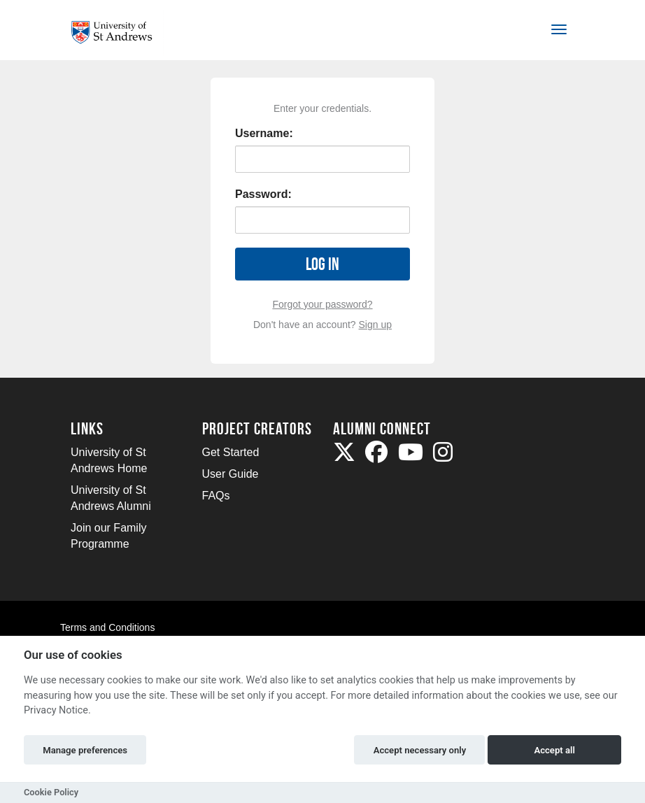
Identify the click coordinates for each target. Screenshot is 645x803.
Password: (263, 194)
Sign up (375, 324)
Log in (322, 264)
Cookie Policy (51, 792)
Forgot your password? (322, 304)
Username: (264, 133)
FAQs (216, 496)
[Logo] (117, 32)
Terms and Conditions (107, 627)
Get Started (231, 452)
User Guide (230, 474)
